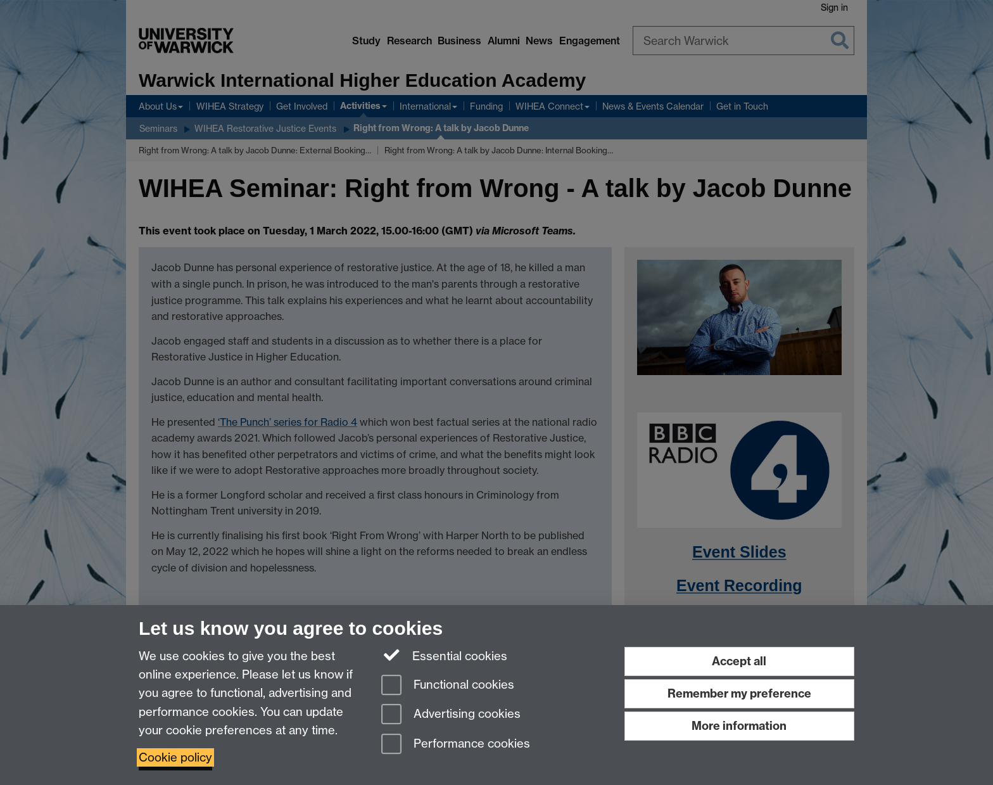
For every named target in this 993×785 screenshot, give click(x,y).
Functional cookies (447, 686)
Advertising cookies (451, 715)
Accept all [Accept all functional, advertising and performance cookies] (739, 661)
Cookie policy (175, 757)
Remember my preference (739, 693)
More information (739, 725)
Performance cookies (455, 744)
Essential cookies (444, 655)
